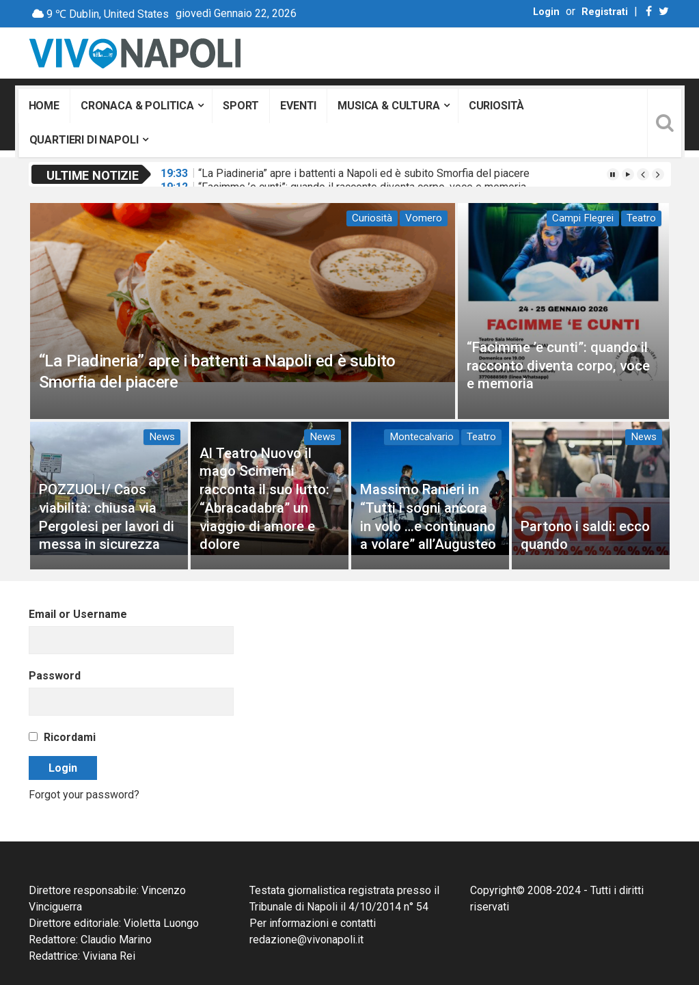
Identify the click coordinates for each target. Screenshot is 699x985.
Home (44, 105)
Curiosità (497, 105)
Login (546, 12)
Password (55, 675)
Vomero (423, 218)
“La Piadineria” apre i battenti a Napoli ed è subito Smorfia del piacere (364, 173)
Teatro (641, 218)
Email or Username (78, 614)
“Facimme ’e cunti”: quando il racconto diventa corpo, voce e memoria (558, 365)
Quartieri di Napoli (84, 139)
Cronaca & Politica (137, 105)
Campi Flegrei (583, 218)
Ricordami (62, 737)
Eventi (298, 105)
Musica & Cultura (388, 105)
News (162, 437)
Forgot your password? (84, 794)
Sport (241, 105)
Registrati (604, 12)
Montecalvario (421, 437)
